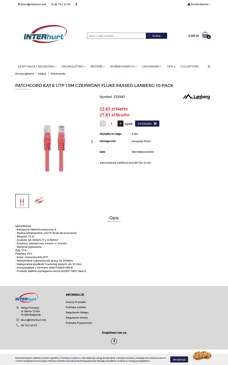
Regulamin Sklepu (77, 312)
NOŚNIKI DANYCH (123, 66)
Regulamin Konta (77, 317)
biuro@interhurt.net (33, 319)
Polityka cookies (76, 307)
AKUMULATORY (74, 66)
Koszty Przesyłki (76, 301)
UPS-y (171, 66)
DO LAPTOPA (190, 66)
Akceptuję (179, 359)
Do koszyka (147, 123)
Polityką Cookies (69, 358)
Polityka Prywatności (79, 322)
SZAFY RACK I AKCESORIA (37, 66)
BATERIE (98, 66)
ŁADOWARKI (152, 66)
